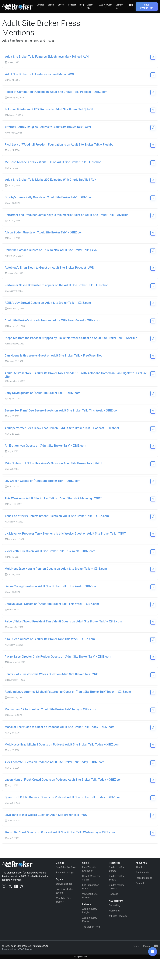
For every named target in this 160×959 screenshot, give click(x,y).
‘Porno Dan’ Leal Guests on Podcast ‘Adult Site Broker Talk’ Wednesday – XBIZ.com (60, 832)
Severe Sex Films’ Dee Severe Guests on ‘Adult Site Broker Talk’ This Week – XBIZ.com (62, 410)
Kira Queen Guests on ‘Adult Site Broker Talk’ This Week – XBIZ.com (50, 639)
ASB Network (105, 5)
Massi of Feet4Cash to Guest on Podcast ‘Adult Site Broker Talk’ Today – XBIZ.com (60, 727)
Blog (82, 5)
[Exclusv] (4, 886)
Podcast (72, 5)
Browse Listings (64, 883)
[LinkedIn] (16, 886)
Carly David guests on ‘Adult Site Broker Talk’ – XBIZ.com (42, 393)
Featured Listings (65, 872)
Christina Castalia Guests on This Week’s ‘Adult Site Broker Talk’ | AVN (51, 250)
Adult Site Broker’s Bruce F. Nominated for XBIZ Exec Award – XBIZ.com (52, 320)
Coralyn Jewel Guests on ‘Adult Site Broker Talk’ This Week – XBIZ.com (52, 604)
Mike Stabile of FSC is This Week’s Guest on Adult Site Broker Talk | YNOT (53, 463)
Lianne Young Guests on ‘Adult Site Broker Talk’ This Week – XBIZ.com (51, 586)
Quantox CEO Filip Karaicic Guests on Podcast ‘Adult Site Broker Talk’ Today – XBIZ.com (63, 797)
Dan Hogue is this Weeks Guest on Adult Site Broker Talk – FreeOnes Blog (53, 355)
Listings (40, 5)
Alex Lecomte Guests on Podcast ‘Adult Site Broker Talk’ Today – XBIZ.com (54, 762)
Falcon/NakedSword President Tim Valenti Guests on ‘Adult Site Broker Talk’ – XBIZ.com (63, 621)
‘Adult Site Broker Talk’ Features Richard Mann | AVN (39, 74)
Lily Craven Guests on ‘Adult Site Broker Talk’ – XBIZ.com (42, 481)
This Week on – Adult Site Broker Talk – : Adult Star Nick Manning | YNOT (53, 498)
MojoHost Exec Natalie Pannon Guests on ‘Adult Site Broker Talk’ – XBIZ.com (56, 568)
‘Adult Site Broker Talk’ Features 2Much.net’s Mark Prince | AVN (47, 56)
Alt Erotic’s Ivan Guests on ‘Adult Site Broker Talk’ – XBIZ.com (45, 445)
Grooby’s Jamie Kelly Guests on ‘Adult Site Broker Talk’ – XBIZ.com (49, 197)
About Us (90, 6)
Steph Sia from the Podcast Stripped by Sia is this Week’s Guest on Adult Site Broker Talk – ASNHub (71, 338)
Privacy (146, 946)
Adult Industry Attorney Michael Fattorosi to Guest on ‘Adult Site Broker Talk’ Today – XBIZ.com (68, 692)
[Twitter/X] (10, 886)
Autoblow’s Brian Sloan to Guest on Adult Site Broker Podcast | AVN (49, 267)
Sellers (51, 5)
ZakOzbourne (25, 949)
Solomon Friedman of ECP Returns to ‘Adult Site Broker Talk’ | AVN (49, 109)
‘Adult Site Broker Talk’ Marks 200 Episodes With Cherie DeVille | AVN (51, 179)
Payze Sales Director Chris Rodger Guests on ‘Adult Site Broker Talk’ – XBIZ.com (58, 656)
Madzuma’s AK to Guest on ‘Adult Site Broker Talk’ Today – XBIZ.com (50, 709)
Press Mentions (144, 877)
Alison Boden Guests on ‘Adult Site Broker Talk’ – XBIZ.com (44, 232)
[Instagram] (21, 886)
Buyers (61, 5)
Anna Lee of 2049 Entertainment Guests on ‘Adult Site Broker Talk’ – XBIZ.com (57, 516)
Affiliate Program (118, 916)
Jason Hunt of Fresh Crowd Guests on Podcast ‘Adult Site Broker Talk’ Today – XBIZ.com (63, 779)
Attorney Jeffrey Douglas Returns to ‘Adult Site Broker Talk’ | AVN (48, 127)
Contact (140, 883)
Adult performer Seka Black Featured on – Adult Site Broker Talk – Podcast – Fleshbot (62, 428)
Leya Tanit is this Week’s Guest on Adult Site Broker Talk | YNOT (47, 815)
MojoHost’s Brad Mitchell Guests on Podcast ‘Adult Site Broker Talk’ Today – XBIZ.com (62, 744)
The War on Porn (91, 926)
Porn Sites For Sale (66, 867)
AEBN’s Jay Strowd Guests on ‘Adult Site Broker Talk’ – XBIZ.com (48, 303)
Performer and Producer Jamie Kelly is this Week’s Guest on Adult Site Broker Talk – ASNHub (66, 215)
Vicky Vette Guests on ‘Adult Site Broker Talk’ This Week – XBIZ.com (50, 551)
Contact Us (119, 6)
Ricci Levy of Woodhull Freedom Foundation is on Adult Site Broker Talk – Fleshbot (59, 144)
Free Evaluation (146, 6)
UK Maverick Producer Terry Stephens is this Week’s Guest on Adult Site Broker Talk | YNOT (65, 533)
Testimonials (142, 872)
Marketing (114, 910)
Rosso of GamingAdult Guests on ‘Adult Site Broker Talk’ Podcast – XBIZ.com (56, 92)
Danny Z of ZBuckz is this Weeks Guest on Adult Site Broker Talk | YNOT (52, 674)
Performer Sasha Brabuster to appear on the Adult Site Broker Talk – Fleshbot (56, 285)
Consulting (114, 905)
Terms (136, 946)
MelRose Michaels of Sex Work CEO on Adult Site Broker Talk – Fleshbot (53, 162)
